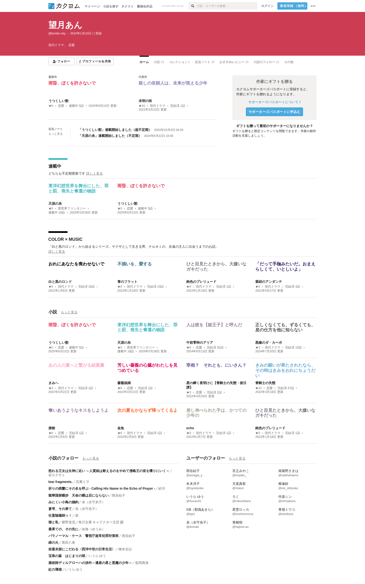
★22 (258, 388)
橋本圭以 (125, 549)
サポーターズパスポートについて (274, 102)
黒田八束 (68, 542)
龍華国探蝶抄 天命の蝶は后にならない (78, 495)
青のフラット (127, 282)
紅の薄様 (55, 569)
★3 (257, 347)
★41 (142, 105)
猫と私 (53, 522)
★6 (188, 347)
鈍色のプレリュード (201, 282)
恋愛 (61, 105)
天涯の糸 (55, 203)
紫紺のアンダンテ (268, 282)
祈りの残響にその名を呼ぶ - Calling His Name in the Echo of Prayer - (101, 488)
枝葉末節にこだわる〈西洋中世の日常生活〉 (81, 549)
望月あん (65, 25)
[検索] (192, 6)
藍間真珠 (142, 563)
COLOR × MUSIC (65, 239)
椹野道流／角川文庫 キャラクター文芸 (91, 522)
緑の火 (53, 542)
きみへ (53, 383)
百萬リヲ (82, 482)
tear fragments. (60, 482)
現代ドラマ (157, 105)
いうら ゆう (97, 556)
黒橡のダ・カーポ (268, 342)
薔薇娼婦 (124, 383)
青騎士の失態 (265, 383)
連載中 (54, 166)
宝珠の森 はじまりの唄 (66, 556)
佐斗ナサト (56, 475)
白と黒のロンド (60, 282)
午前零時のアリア (199, 342)
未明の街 (145, 101)
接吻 (51, 428)
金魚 (120, 428)
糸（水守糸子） (93, 502)
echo (190, 428)
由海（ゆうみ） (93, 529)
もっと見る (55, 133)
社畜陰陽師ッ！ (60, 515)
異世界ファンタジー (72, 208)
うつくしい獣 (58, 101)
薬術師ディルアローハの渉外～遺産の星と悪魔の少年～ (90, 563)
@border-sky (57, 33)
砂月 (161, 488)
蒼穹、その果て (60, 509)
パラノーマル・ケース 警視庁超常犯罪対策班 (83, 536)
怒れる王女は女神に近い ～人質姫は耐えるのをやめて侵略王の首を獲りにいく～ (109, 471)
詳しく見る (94, 173)
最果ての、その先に (63, 529)
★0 (50, 105)
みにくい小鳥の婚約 (63, 502)
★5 (50, 208)
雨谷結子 (118, 495)
